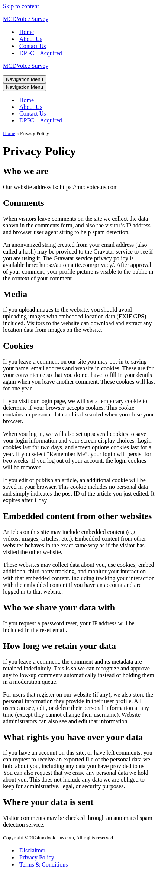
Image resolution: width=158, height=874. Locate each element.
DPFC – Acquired (40, 53)
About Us (30, 39)
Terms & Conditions (43, 864)
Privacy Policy (36, 857)
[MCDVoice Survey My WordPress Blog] (79, 19)
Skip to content (21, 6)
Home (26, 32)
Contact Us (32, 46)
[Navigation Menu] (24, 79)
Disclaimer (32, 850)
